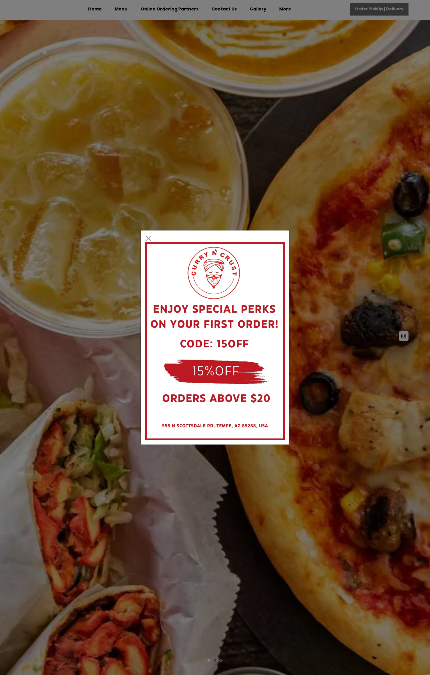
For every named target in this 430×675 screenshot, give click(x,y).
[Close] (148, 238)
